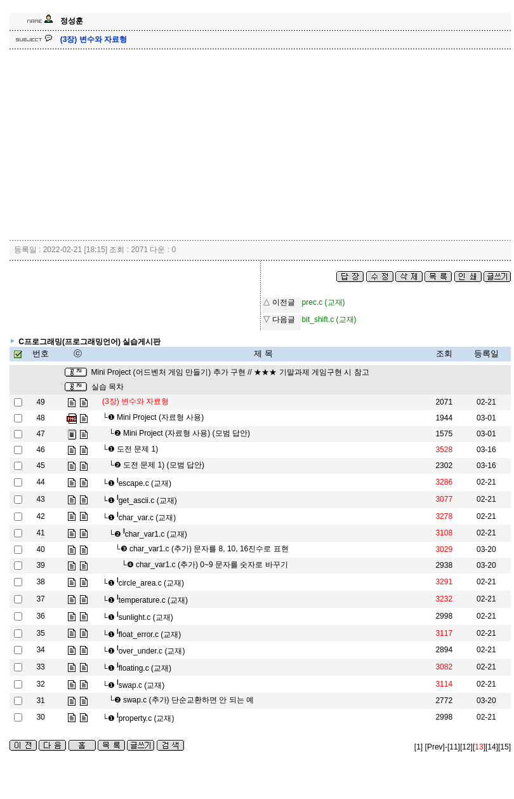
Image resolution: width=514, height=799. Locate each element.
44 (40, 482)
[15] (504, 746)
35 (40, 633)
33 (40, 666)
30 (40, 717)
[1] (418, 746)
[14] (491, 746)
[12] (466, 746)
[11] (453, 746)
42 (40, 516)
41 (40, 532)
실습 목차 (107, 386)
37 (40, 598)
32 (40, 684)
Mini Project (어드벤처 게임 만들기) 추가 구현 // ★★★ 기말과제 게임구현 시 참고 (230, 372)
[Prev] (435, 746)
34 (40, 649)
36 (40, 616)
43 (40, 499)
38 (40, 581)
